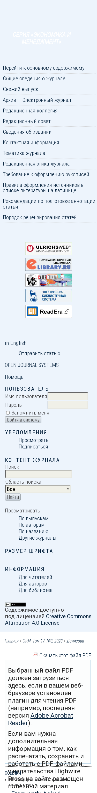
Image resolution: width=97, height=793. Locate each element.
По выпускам (34, 518)
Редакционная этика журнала (36, 163)
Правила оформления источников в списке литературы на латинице (43, 188)
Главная (12, 641)
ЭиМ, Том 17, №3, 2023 (43, 641)
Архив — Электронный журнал (37, 100)
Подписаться (33, 446)
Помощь (14, 377)
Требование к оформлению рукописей (46, 174)
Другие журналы (37, 537)
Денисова (75, 641)
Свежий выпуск (20, 89)
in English (15, 343)
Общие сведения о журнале (34, 78)
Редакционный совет (27, 121)
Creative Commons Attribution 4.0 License (48, 619)
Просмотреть (33, 440)
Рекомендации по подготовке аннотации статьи (49, 204)
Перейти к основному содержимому (44, 68)
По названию (33, 531)
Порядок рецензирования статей (40, 217)
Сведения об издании (27, 131)
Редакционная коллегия (30, 110)
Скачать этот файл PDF (65, 655)
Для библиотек (36, 590)
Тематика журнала (24, 153)
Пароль (13, 405)
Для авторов (33, 583)
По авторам (32, 524)
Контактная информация (31, 142)
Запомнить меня (30, 412)
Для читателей (35, 577)
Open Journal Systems (32, 365)
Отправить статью (39, 353)
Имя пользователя (26, 396)
